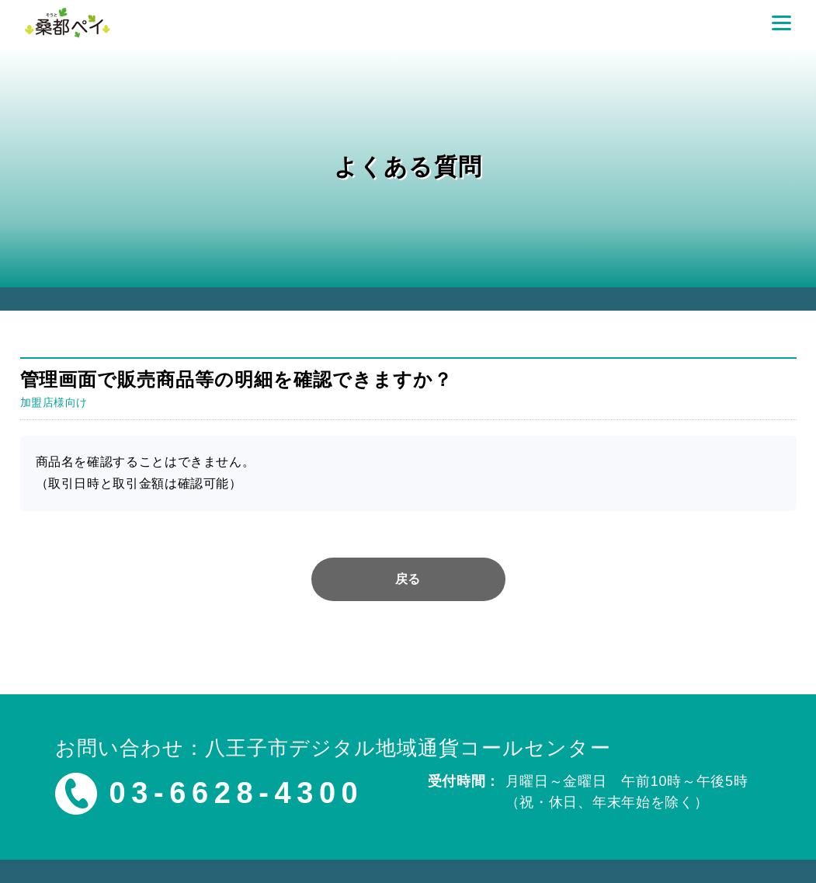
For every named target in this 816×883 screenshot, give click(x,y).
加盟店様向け (54, 402)
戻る (408, 579)
